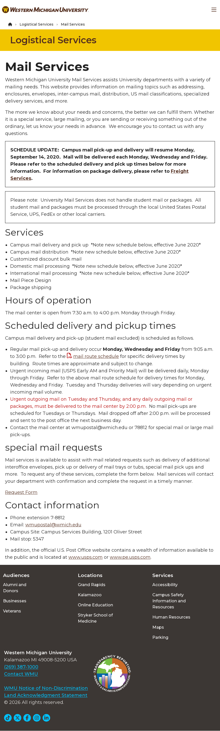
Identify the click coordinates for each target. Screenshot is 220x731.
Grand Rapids (91, 584)
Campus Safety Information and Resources (169, 600)
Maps (158, 627)
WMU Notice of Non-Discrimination (46, 688)
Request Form (21, 492)
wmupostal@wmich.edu (53, 525)
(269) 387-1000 (21, 667)
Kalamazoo (90, 594)
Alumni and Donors (14, 587)
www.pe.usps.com (130, 557)
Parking (160, 637)
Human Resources (171, 617)
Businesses (14, 601)
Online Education (95, 605)
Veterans (12, 611)
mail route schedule (96, 356)
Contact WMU (21, 674)
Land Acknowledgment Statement (45, 695)
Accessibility (165, 584)
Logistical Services (36, 24)
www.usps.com (85, 557)
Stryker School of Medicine (95, 618)
